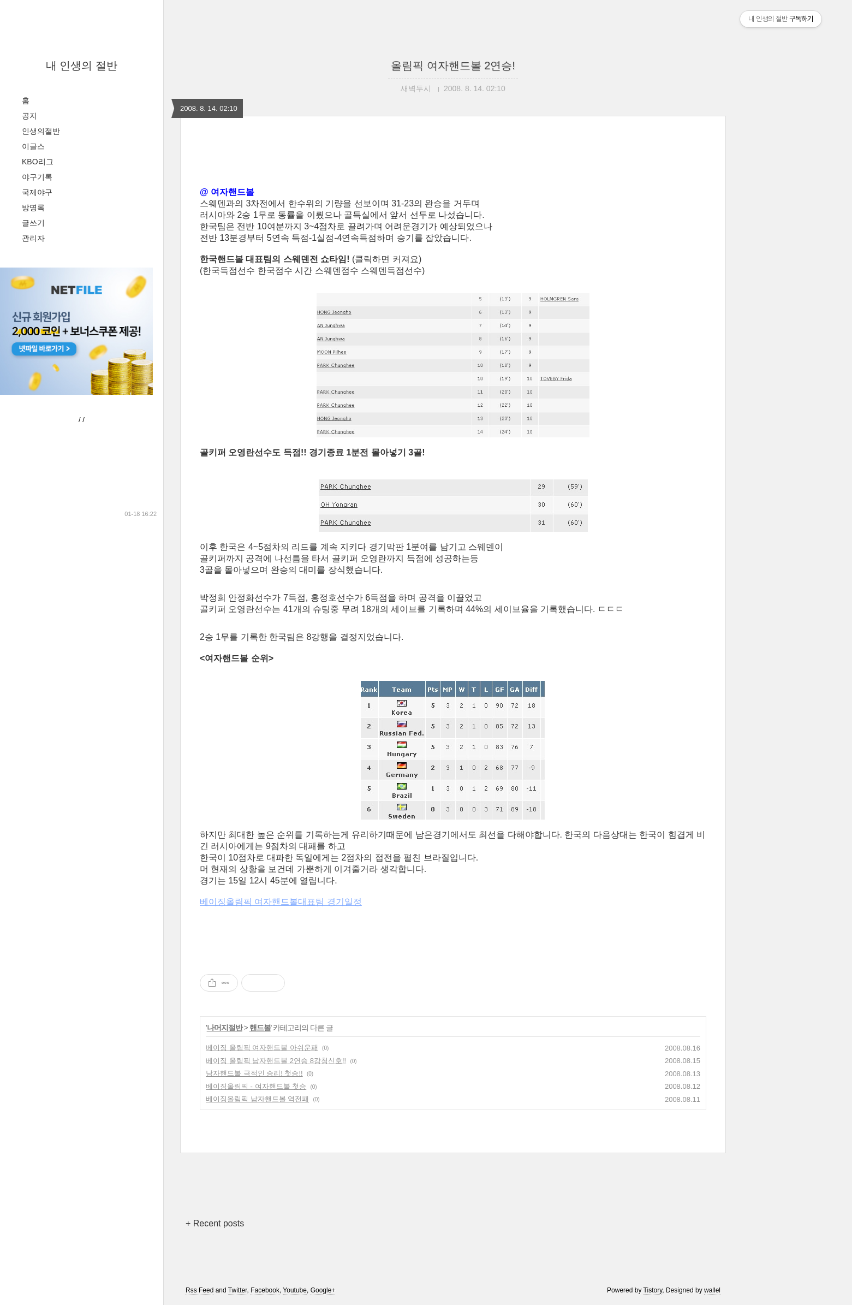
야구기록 (37, 177)
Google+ (323, 1290)
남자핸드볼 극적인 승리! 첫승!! (254, 1073)
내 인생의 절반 (81, 66)
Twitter (237, 1290)
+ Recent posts (215, 1223)
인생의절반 (41, 131)
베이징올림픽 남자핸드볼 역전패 (257, 1099)
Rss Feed (199, 1290)
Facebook (265, 1290)
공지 (29, 115)
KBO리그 (37, 161)
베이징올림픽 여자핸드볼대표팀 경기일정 (281, 901)
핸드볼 (260, 1027)
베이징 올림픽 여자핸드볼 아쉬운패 (262, 1047)
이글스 (33, 146)
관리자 (33, 238)
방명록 (33, 207)
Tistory (653, 1290)
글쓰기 (33, 222)
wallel (712, 1290)
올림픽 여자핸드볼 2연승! (453, 66)
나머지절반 (224, 1027)
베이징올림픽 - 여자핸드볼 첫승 (256, 1086)
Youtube (295, 1290)
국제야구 (37, 192)
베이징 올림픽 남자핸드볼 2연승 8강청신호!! (276, 1061)
